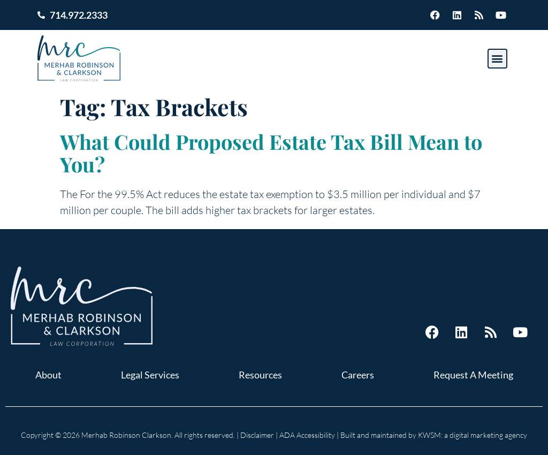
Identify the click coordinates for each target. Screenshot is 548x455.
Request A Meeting (473, 375)
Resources (260, 375)
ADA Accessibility (307, 434)
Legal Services (150, 375)
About (48, 375)
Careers (357, 375)
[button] (497, 59)
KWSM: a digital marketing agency (472, 434)
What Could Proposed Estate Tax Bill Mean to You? (271, 153)
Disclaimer (257, 434)
